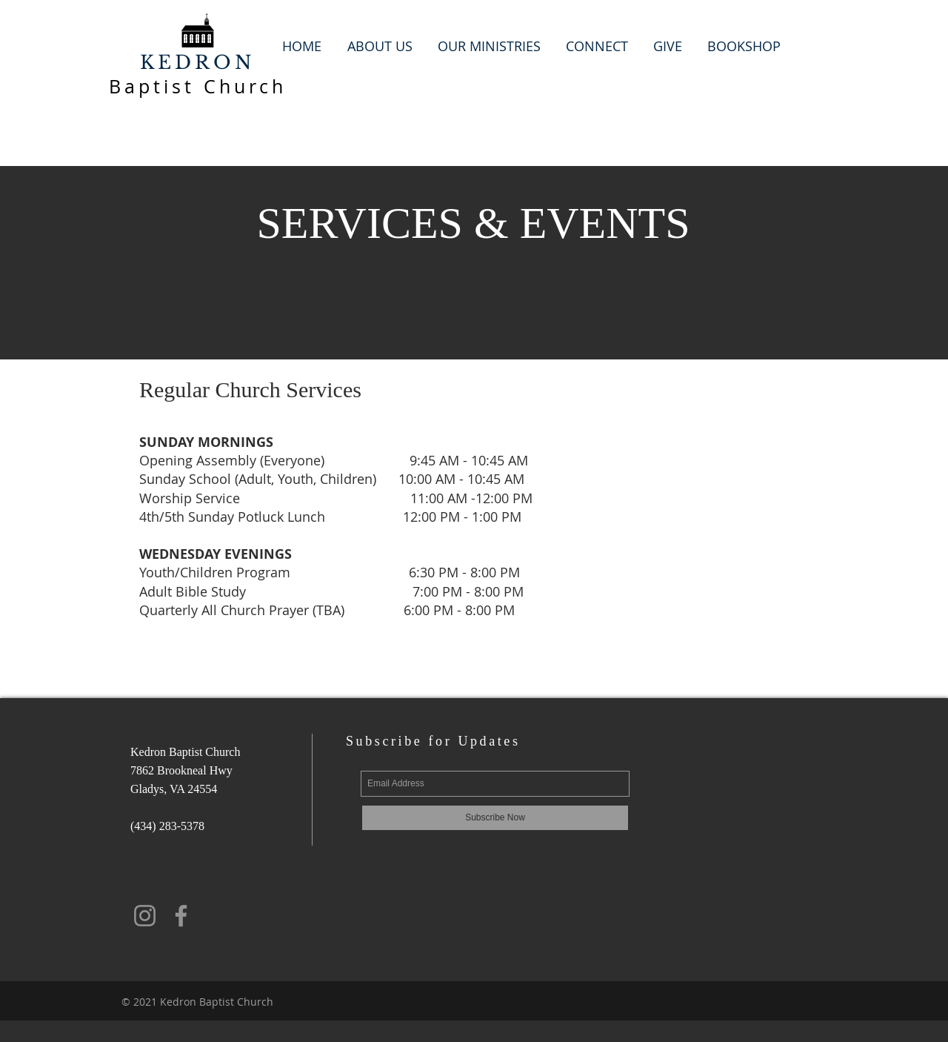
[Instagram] (144, 915)
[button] (379, 45)
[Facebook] (181, 915)
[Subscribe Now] (495, 818)
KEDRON (198, 62)
